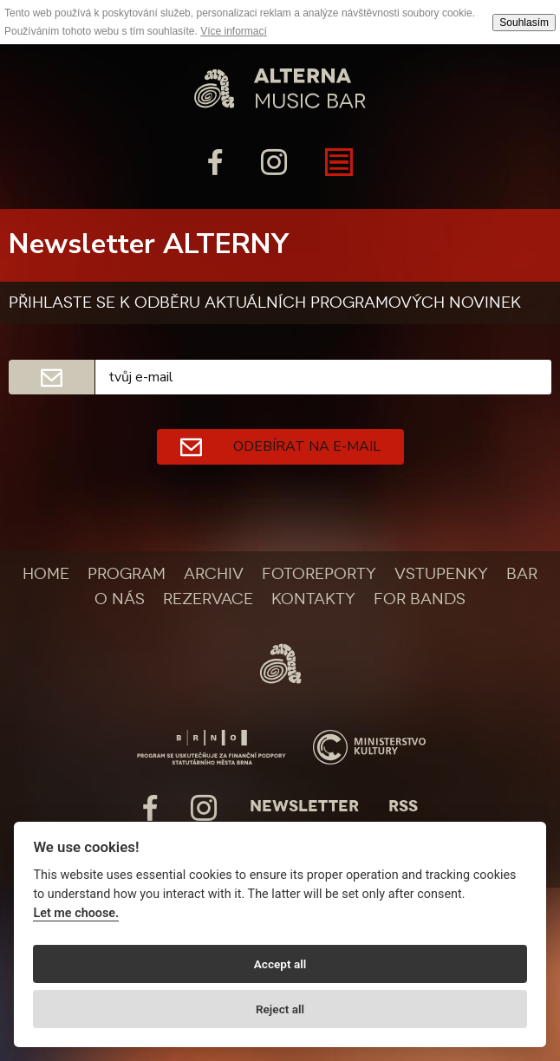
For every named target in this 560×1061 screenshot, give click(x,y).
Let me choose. (76, 913)
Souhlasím (524, 22)
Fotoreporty (319, 573)
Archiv (214, 573)
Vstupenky (441, 573)
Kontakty (313, 599)
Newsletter (304, 806)
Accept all (280, 964)
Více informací (233, 31)
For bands (420, 599)
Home (46, 573)
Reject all (280, 1009)
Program (127, 573)
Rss (403, 806)
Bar (521, 573)
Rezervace (208, 599)
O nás (119, 599)
